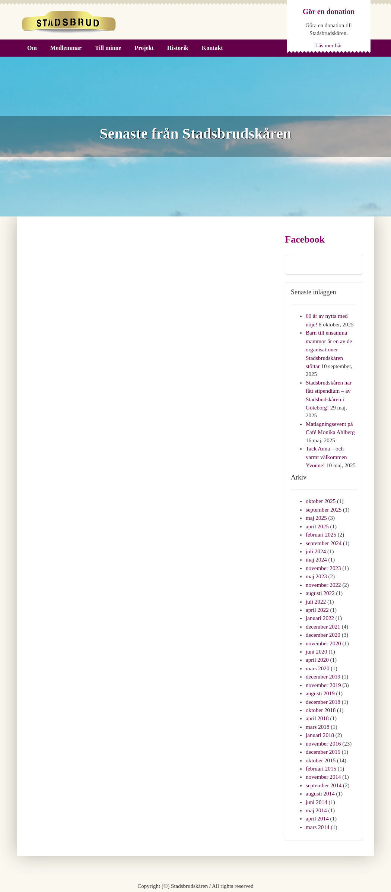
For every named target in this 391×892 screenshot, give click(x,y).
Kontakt (212, 48)
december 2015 (323, 734)
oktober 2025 (321, 495)
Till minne (108, 48)
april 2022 (317, 599)
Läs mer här (328, 45)
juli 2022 (316, 591)
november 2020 (323, 631)
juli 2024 (316, 543)
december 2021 (323, 615)
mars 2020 (317, 655)
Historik (177, 48)
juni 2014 (316, 782)
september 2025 (323, 503)
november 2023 (323, 559)
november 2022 (323, 575)
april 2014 (317, 798)
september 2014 (323, 766)
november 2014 (323, 758)
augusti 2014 (320, 774)
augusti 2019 (320, 678)
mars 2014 (317, 806)
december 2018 (323, 687)
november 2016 (323, 727)
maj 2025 (316, 511)
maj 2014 (316, 790)
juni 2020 (316, 639)
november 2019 (323, 671)
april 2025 (317, 519)
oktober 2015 (321, 743)
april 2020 (317, 646)
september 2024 (323, 535)
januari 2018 (320, 718)
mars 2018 (317, 711)
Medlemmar (66, 48)
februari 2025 (321, 527)
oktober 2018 (321, 695)
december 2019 (323, 662)
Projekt (144, 48)
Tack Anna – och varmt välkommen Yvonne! (326, 451)
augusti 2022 (320, 583)
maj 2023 (316, 567)
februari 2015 (321, 750)
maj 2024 (316, 551)
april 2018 (317, 702)
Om (32, 48)
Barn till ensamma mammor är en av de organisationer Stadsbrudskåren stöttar (329, 348)
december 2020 (323, 623)
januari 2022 (320, 607)
